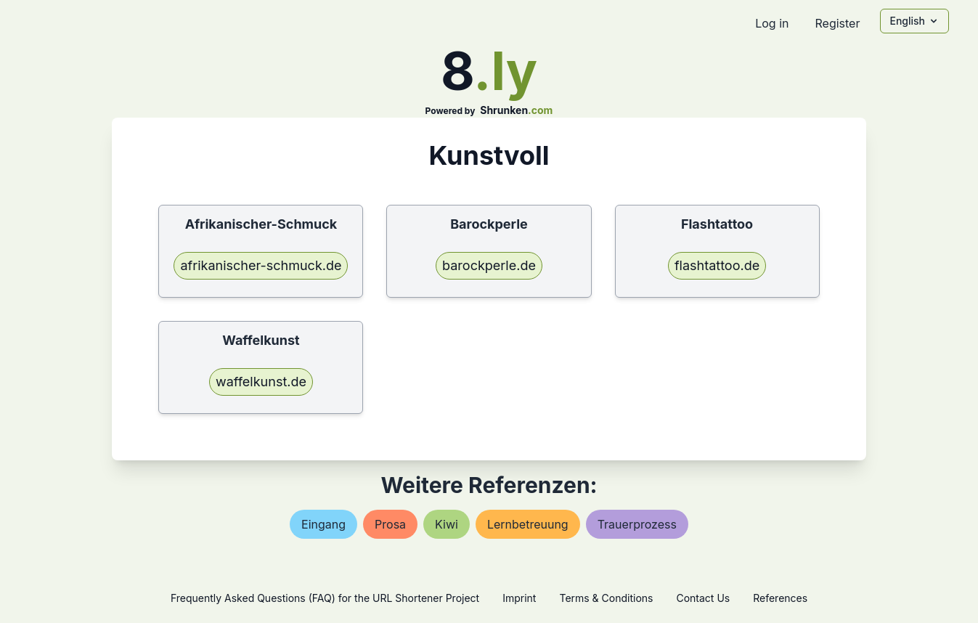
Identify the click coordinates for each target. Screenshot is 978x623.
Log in (771, 23)
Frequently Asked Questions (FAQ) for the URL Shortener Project (325, 598)
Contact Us (703, 598)
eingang (323, 524)
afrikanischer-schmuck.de (260, 265)
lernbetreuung (528, 524)
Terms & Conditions (606, 598)
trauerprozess (637, 524)
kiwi (446, 524)
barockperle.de (489, 265)
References (780, 598)
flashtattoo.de (717, 265)
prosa (390, 524)
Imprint (519, 598)
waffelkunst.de (261, 381)
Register (837, 23)
